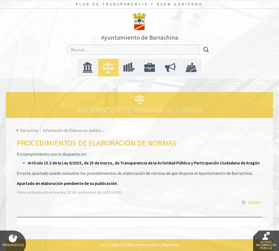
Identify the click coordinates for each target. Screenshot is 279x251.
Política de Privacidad (140, 244)
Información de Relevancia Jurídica (72, 130)
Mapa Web (170, 244)
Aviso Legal (109, 244)
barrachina (29, 130)
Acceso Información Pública (266, 241)
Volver (254, 202)
